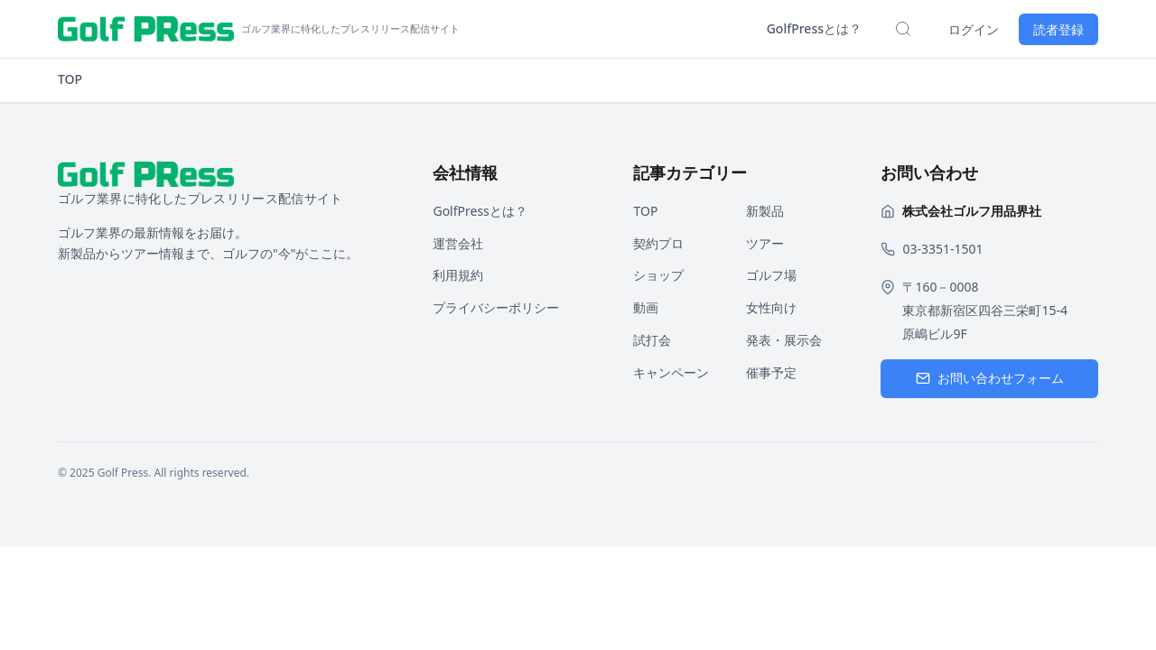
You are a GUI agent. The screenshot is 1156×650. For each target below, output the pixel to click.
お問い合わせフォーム (990, 377)
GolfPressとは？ (814, 28)
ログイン (973, 29)
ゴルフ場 (771, 274)
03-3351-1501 (942, 248)
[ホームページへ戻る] (259, 29)
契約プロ (658, 243)
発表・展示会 (784, 339)
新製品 (765, 210)
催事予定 (771, 372)
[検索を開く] (903, 29)
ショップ (658, 274)
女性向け (771, 307)
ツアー (765, 243)
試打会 (652, 339)
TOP (70, 79)
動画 (645, 307)
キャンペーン (671, 372)
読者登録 (1058, 29)
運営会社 (458, 243)
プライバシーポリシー (496, 307)
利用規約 (458, 274)
